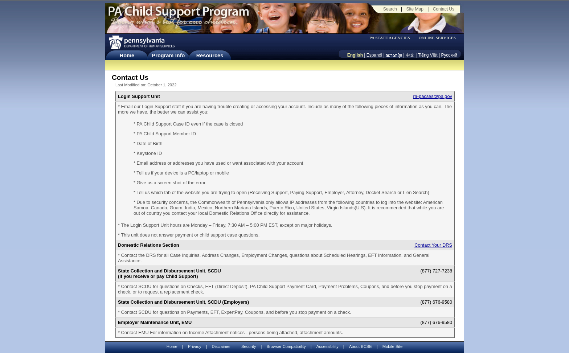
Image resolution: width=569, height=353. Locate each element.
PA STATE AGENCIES (389, 38)
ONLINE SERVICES (437, 38)
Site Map (414, 9)
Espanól (374, 55)
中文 (410, 55)
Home (127, 55)
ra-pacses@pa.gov (432, 96)
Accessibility (327, 346)
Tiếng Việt (428, 55)
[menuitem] (392, 38)
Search (390, 9)
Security (248, 346)
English (355, 55)
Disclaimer (221, 346)
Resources (210, 55)
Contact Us (443, 9)
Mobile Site (392, 346)
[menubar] (392, 38)
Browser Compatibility (286, 346)
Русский (449, 55)
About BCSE (360, 346)
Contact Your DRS (433, 245)
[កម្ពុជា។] (394, 55)
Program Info (168, 55)
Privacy (194, 347)
